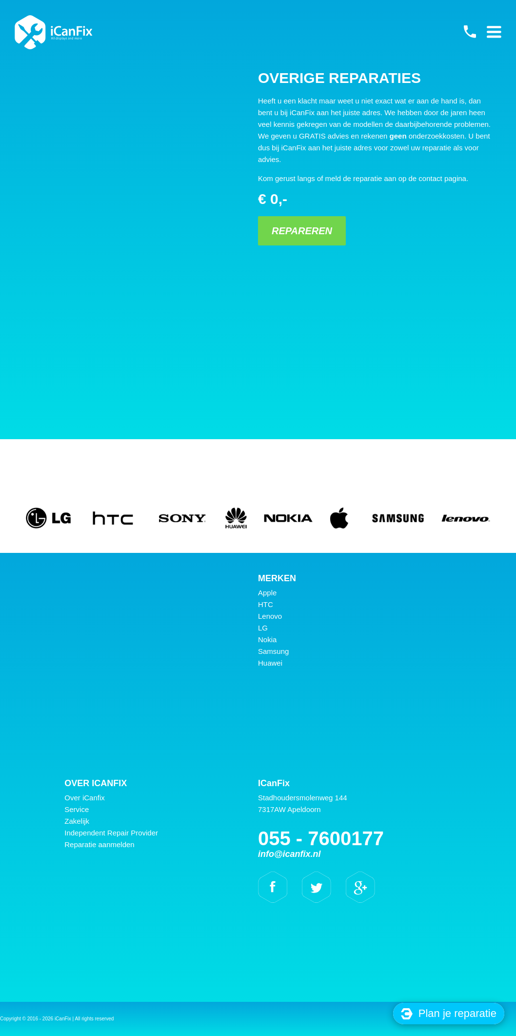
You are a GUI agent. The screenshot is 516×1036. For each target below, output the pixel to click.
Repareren (302, 230)
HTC (265, 604)
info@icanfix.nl (289, 854)
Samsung (273, 651)
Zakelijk (76, 821)
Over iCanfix (84, 797)
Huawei (270, 663)
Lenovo (270, 616)
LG (263, 628)
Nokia (267, 639)
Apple (267, 593)
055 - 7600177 (469, 32)
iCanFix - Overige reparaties (54, 32)
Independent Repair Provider (111, 833)
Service (76, 809)
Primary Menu (494, 32)
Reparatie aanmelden (99, 844)
